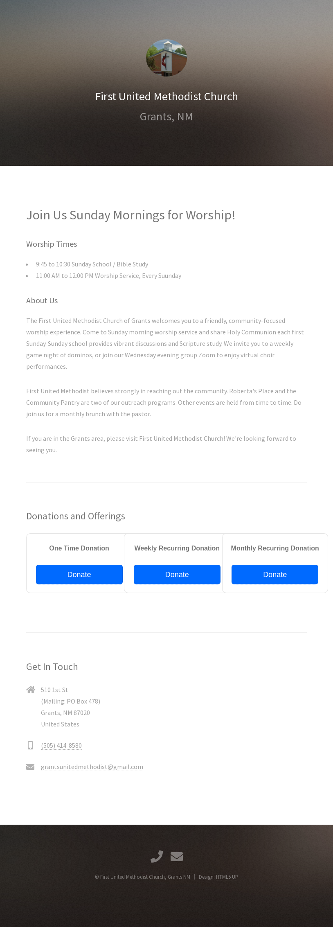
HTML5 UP (227, 876)
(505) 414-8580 (61, 745)
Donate (79, 575)
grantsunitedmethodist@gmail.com (92, 766)
